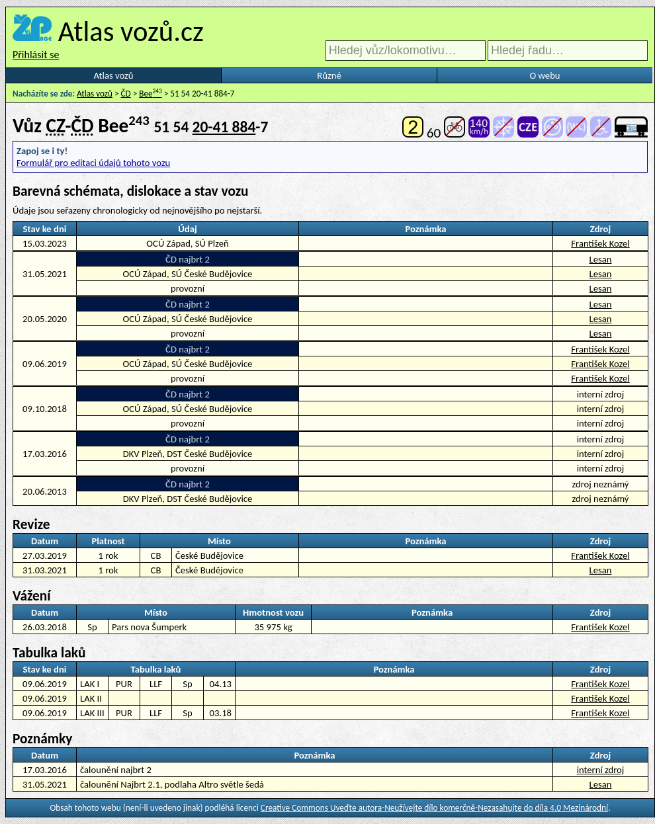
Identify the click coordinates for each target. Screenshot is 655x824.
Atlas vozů (114, 75)
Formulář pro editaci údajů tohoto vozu (93, 163)
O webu (544, 75)
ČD (126, 93)
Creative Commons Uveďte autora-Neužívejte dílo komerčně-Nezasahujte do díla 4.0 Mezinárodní (434, 807)
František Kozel (600, 243)
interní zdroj (601, 770)
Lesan (601, 259)
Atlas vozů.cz (131, 31)
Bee (150, 93)
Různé (329, 75)
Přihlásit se (36, 54)
